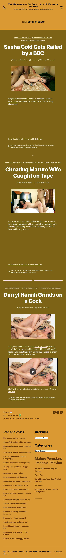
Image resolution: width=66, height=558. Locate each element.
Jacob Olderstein (21, 60)
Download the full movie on (25, 139)
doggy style (20, 270)
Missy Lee (23, 272)
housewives (35, 270)
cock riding (27, 145)
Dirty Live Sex (36, 497)
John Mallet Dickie (27, 307)
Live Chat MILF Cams (40, 497)
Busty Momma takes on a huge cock (16, 462)
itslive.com (39, 397)
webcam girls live (38, 497)
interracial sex (49, 145)
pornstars (52, 397)
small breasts (32, 147)
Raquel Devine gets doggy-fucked (16, 538)
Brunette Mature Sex (22, 37)
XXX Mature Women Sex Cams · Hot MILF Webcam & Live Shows (33, 5)
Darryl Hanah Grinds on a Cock (33, 297)
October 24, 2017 (43, 307)
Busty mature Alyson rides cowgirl (16, 488)
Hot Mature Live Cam (53, 162)
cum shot (34, 145)
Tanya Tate (39, 474)
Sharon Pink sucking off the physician (17, 441)
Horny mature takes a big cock (14, 437)
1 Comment (51, 60)
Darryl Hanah (41, 346)
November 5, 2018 (43, 182)
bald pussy (13, 145)
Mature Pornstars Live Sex (50, 287)
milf (51, 270)
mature (46, 397)
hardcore (41, 145)
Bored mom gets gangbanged (14, 517)
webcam (22, 399)
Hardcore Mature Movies (42, 37)
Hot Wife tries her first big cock (14, 507)
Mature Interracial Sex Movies (33, 40)
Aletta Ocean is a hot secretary (14, 503)
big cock (20, 145)
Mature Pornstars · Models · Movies (48, 460)
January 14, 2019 (36, 60)
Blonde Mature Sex (12, 287)
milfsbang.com (15, 147)
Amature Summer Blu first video (15, 476)
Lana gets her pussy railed (13, 472)
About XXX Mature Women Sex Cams (21, 418)
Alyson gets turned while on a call (15, 484)
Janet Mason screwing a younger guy (17, 480)
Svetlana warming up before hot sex (16, 499)
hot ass (33, 397)
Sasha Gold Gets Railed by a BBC (33, 49)
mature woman (44, 270)
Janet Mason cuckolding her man (15, 521)
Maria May (39, 484)
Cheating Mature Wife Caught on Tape (33, 172)
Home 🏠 (7, 411)
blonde (12, 397)
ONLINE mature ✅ (12, 414)
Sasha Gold (24, 147)
